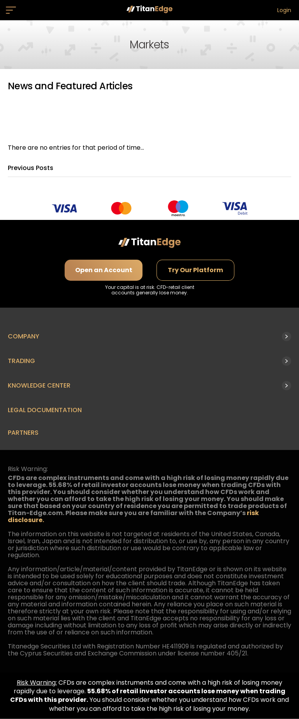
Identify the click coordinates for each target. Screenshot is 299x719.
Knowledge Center (39, 385)
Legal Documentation (45, 410)
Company (23, 336)
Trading (21, 360)
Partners (23, 432)
